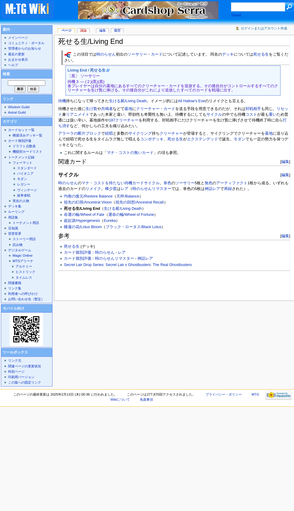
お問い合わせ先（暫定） (26, 299)
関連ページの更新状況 (24, 366)
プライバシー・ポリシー (224, 394)
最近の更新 (16, 54)
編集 (285, 161)
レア (124, 189)
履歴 (117, 30)
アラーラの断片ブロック (79, 133)
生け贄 (91, 109)
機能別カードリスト (27, 151)
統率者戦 (23, 195)
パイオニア (25, 173)
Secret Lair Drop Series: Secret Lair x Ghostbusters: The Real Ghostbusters (128, 265)
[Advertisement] (96, 284)
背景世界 (14, 233)
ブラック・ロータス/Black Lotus (133, 227)
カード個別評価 (19, 140)
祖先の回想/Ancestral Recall (140, 202)
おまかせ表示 (18, 59)
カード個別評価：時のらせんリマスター (99, 258)
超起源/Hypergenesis (82, 221)
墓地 (128, 109)
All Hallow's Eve (191, 101)
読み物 (17, 244)
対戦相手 (253, 109)
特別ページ (16, 371)
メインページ (18, 37)
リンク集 (14, 288)
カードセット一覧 (21, 130)
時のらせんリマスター (151, 189)
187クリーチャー (124, 120)
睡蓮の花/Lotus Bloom (83, 227)
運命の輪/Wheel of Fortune (131, 215)
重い (273, 114)
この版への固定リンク (24, 382)
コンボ (146, 139)
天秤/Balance (127, 196)
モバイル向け (13, 308)
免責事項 (146, 399)
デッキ (228, 55)
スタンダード (27, 168)
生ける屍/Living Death (128, 101)
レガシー (23, 184)
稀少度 (111, 189)
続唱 (109, 133)
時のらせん (106, 55)
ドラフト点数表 (24, 146)
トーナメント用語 (26, 223)
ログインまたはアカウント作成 (264, 28)
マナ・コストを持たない (103, 183)
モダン (239, 139)
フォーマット (22, 162)
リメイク (93, 189)
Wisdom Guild (18, 107)
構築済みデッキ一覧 (27, 135)
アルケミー (24, 266)
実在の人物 (21, 201)
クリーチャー (148, 109)
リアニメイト (77, 114)
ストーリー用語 (24, 239)
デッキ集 (14, 206)
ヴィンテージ (27, 190)
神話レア (212, 189)
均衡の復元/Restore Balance (88, 196)
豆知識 (13, 228)
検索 (6, 74)
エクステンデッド (202, 139)
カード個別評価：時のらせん (89, 252)
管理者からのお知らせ (24, 48)
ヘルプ (13, 65)
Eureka (110, 221)
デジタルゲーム (19, 250)
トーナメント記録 (21, 157)
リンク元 (14, 360)
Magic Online (23, 255)
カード (157, 55)
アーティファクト (232, 183)
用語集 (13, 217)
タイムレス (24, 277)
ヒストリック (25, 272)
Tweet (236, 15)
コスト (251, 114)
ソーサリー (137, 55)
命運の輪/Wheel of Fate (84, 215)
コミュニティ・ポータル (26, 43)
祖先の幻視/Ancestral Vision (88, 202)
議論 (83, 30)
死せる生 (261, 55)
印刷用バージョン (21, 377)
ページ (66, 30)
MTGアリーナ (23, 261)
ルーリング (16, 211)
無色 (208, 183)
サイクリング (140, 133)
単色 (167, 183)
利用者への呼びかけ (23, 293)
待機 (62, 101)
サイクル (214, 114)
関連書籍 (14, 283)
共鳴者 (107, 109)
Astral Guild (17, 112)
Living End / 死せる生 (87, 70)
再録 (228, 189)
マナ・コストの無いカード (130, 153)
